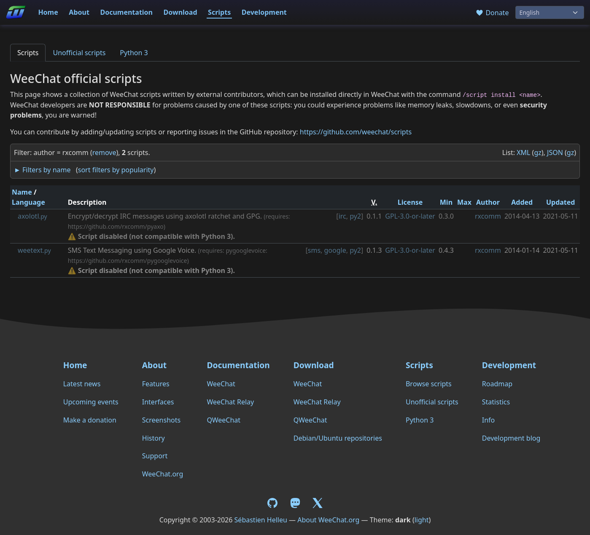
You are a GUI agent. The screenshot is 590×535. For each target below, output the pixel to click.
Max (464, 202)
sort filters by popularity (116, 169)
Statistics (496, 402)
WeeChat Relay (230, 402)
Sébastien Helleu (260, 519)
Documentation (126, 12)
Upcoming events (91, 402)
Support (154, 455)
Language (28, 202)
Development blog (511, 438)
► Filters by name (42, 169)
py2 (355, 216)
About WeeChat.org (328, 519)
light (422, 519)
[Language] (549, 12)
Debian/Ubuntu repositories (338, 438)
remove (104, 152)
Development (264, 12)
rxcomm (488, 216)
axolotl (32, 216)
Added (522, 202)
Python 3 (134, 52)
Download (180, 12)
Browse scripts (429, 383)
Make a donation (89, 420)
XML (523, 152)
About (79, 12)
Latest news (82, 383)
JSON (555, 152)
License (410, 202)
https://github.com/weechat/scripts (356, 131)
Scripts (219, 12)
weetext (34, 250)
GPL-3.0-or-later (410, 216)
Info (488, 420)
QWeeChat (223, 420)
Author (488, 202)
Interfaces (158, 402)
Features (156, 383)
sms (314, 250)
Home (48, 12)
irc (342, 216)
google (335, 250)
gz (537, 152)
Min (446, 202)
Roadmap (497, 383)
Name (22, 192)
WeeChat (221, 383)
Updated (560, 202)
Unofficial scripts (79, 52)
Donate (492, 12)
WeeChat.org (162, 474)
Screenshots (161, 420)
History (153, 438)
